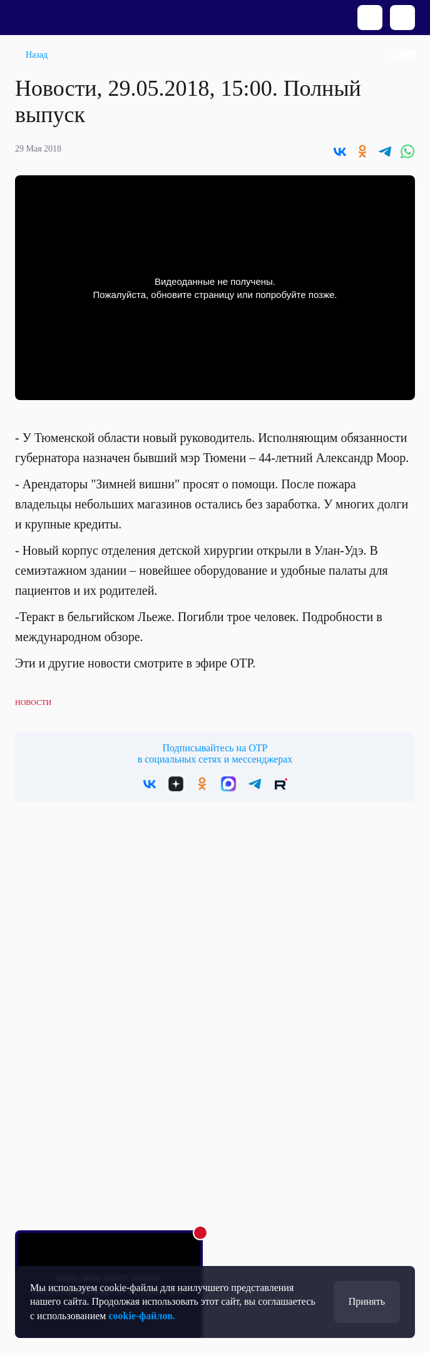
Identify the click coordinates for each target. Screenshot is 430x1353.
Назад (37, 54)
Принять (367, 1301)
